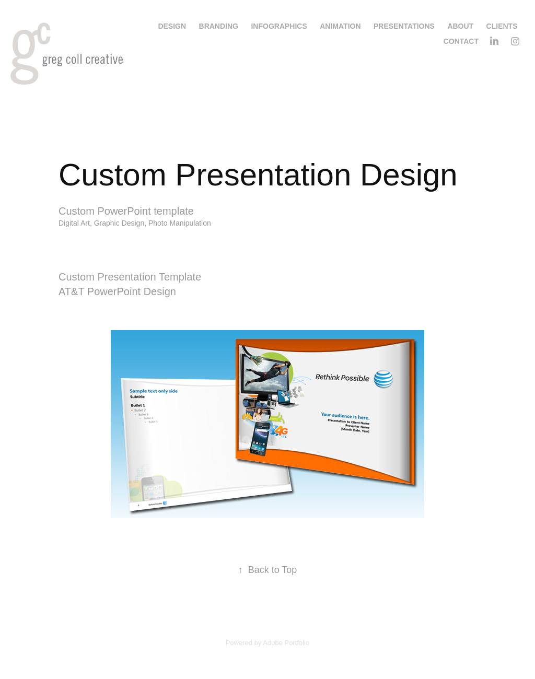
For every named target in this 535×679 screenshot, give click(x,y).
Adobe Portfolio (286, 643)
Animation (340, 26)
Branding (218, 26)
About (460, 26)
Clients (502, 26)
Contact (461, 41)
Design (172, 26)
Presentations (404, 26)
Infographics (279, 26)
